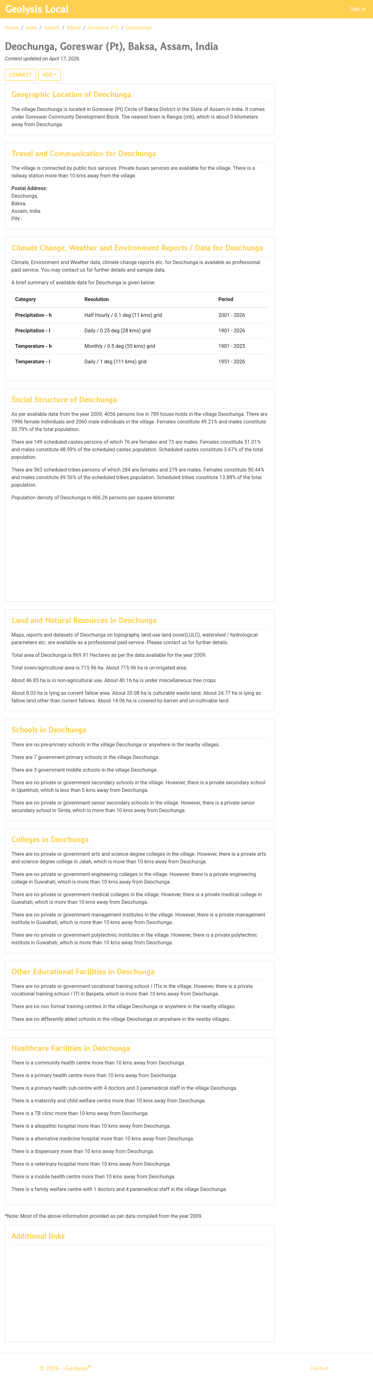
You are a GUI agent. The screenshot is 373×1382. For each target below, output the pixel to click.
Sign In (357, 9)
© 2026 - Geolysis (65, 1368)
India (31, 28)
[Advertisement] (139, 551)
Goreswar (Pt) (103, 28)
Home (12, 28)
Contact (320, 1368)
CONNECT (20, 75)
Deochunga (139, 28)
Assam (52, 28)
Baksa (74, 28)
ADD (48, 75)
